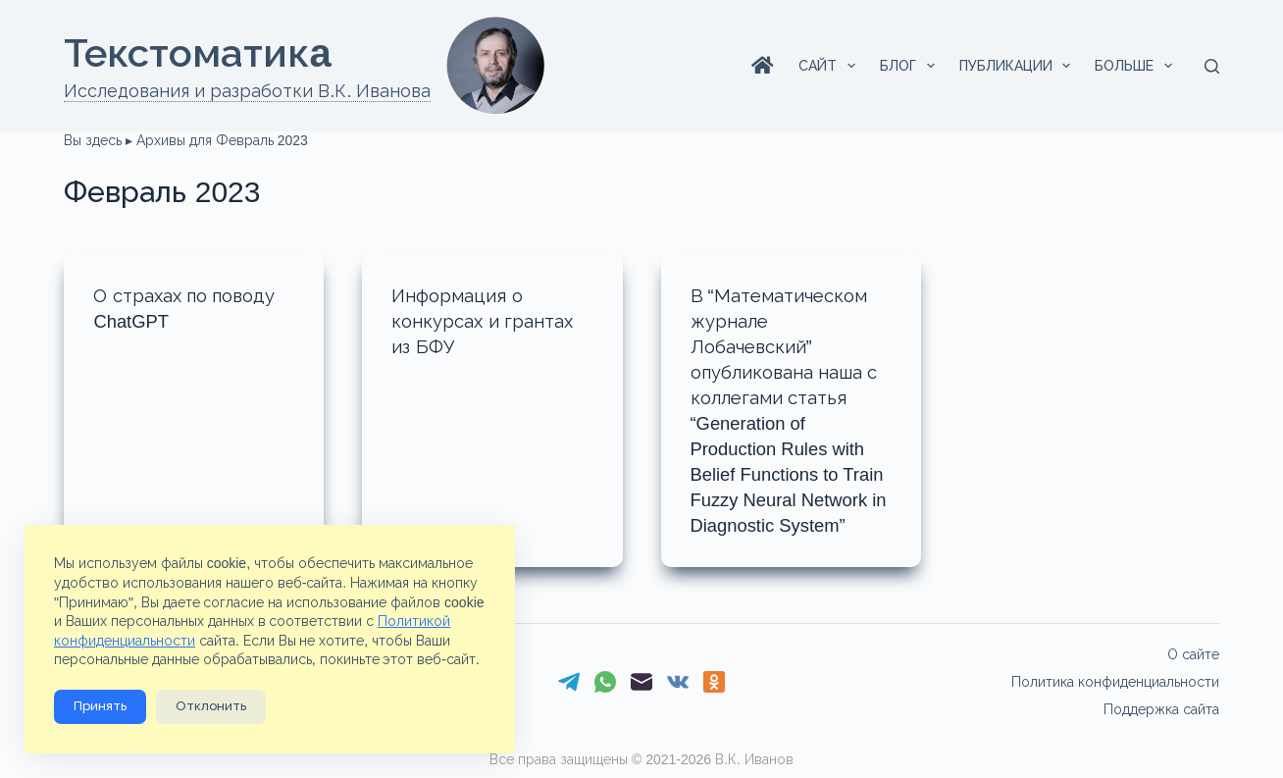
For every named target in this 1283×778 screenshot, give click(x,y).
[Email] (641, 682)
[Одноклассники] (714, 682)
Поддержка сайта (1161, 709)
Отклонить (211, 707)
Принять (100, 707)
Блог (911, 66)
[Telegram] (569, 682)
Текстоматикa (197, 53)
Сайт (830, 66)
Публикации (1019, 66)
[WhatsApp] (605, 682)
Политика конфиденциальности (1115, 682)
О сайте (1193, 654)
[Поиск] (1212, 66)
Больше (1137, 66)
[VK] (678, 682)
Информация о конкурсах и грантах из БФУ (488, 321)
